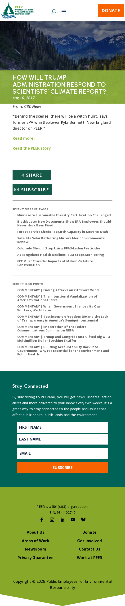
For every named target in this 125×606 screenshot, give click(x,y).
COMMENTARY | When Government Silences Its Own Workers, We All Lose (59, 308)
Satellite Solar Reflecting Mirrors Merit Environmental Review (61, 240)
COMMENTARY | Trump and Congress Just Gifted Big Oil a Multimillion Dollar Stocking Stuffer (63, 339)
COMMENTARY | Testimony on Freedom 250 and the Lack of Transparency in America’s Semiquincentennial (62, 318)
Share (34, 175)
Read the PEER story (32, 148)
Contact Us (89, 549)
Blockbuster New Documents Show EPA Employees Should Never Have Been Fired (64, 223)
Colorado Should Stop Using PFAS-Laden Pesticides (59, 248)
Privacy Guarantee (36, 557)
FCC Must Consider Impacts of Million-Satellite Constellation (55, 263)
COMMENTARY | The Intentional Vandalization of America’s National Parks (57, 298)
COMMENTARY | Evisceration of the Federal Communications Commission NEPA (52, 329)
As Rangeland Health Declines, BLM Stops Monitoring (60, 254)
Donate (111, 10)
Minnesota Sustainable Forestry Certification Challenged (64, 215)
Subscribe (35, 190)
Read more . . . (26, 138)
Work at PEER (89, 557)
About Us (35, 532)
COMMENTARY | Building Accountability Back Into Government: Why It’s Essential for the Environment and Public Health (63, 350)
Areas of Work (35, 540)
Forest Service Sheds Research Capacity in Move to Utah (62, 232)
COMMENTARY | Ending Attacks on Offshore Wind (58, 290)
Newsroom (35, 549)
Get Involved (89, 540)
